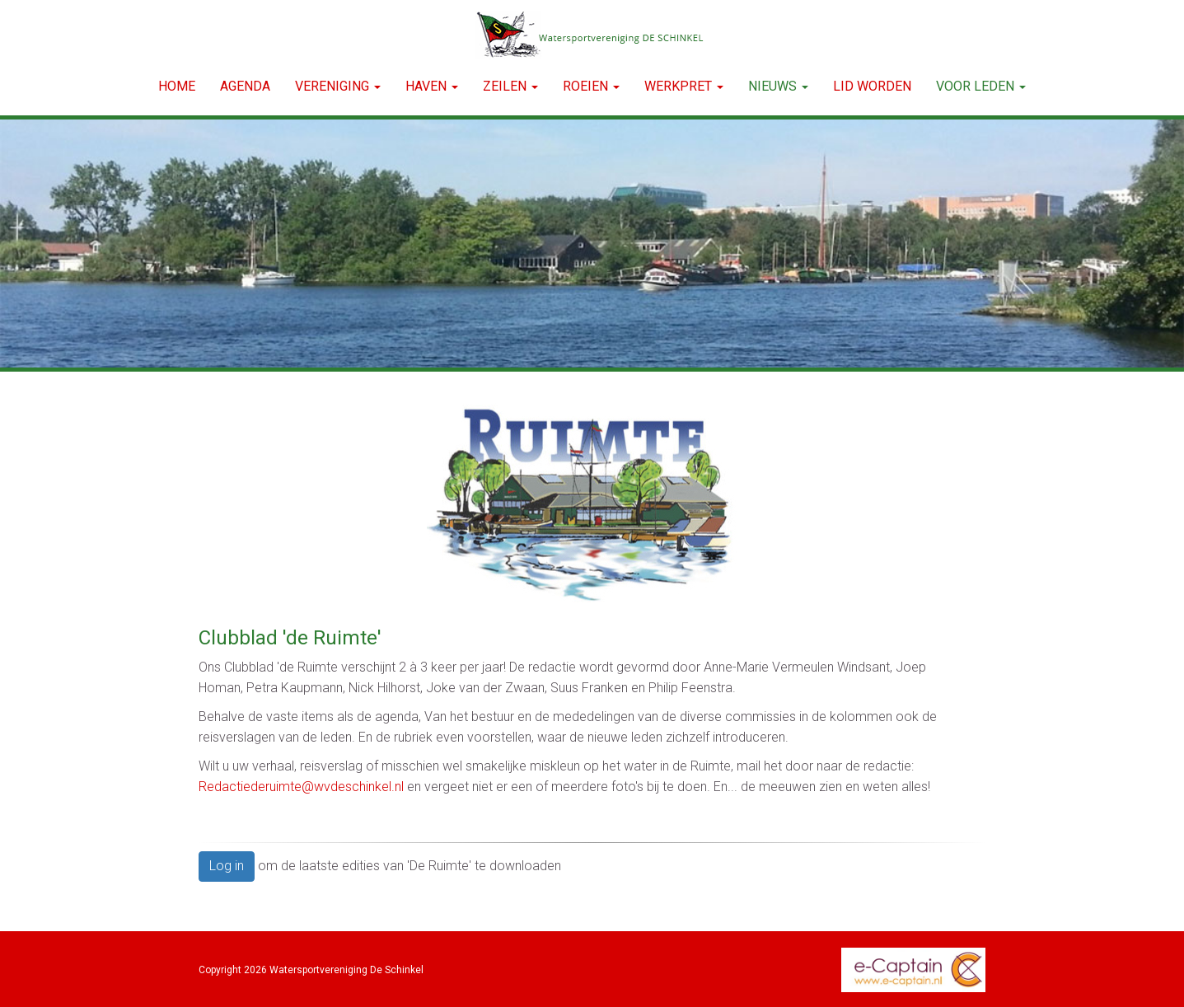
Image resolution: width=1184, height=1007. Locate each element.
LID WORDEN (872, 86)
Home (176, 86)
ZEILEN (510, 86)
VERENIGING (338, 86)
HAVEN (431, 86)
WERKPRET (683, 86)
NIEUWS (778, 86)
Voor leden (981, 86)
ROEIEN (591, 86)
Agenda (245, 86)
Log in (226, 866)
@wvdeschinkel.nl (301, 786)
